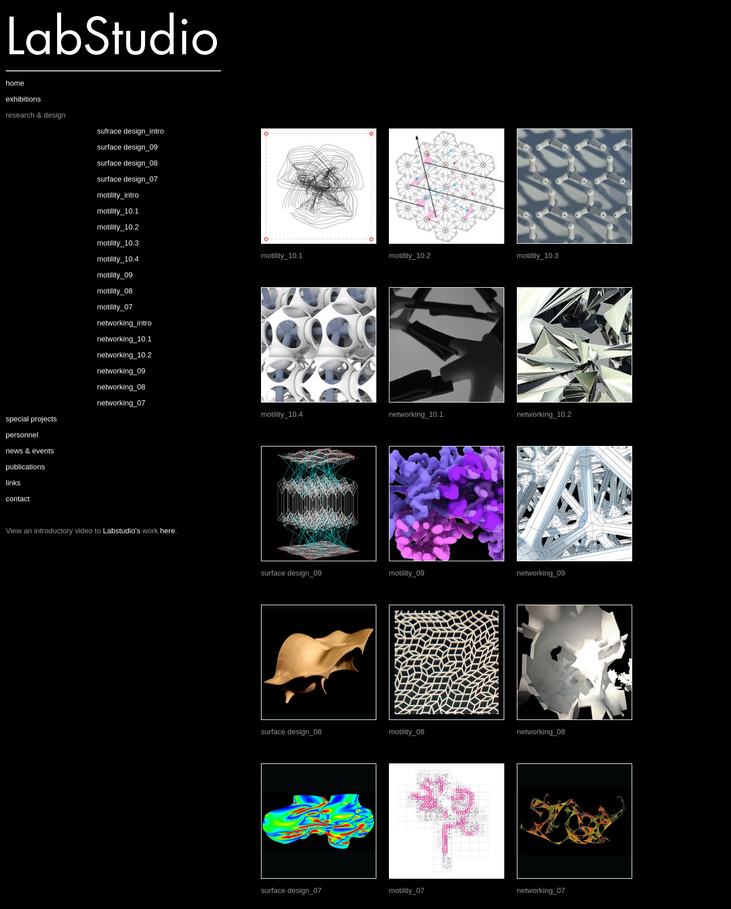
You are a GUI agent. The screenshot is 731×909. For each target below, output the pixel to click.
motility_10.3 (118, 243)
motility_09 (114, 275)
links (13, 482)
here (167, 530)
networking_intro (124, 323)
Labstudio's (121, 530)
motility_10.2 (118, 227)
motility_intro (118, 195)
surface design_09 (127, 147)
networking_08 (121, 387)
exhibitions (23, 99)
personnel (22, 435)
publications (25, 466)
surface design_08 (127, 163)
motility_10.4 (118, 259)
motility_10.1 (118, 211)
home (15, 83)
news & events (30, 451)
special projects (31, 419)
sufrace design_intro (130, 131)
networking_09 (121, 371)
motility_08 (114, 291)
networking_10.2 (124, 355)
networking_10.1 (124, 339)
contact (18, 498)
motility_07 (114, 307)
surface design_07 (127, 179)
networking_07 (121, 403)
